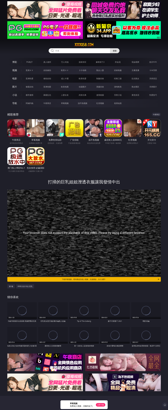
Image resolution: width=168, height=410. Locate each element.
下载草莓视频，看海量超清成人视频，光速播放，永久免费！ (111, 279)
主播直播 (135, 70)
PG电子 (29, 62)
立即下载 (100, 405)
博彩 (14, 62)
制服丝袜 (100, 78)
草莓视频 (65, 103)
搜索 (115, 50)
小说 (14, 95)
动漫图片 (82, 86)
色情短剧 (118, 103)
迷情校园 (100, 95)
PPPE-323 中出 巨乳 (25, 286)
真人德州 (47, 62)
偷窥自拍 (29, 86)
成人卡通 (65, 78)
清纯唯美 (118, 86)
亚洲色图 (47, 86)
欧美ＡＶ (65, 70)
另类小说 (118, 95)
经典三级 (118, 78)
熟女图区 (135, 86)
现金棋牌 (135, 62)
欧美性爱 (82, 78)
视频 (14, 70)
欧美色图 (65, 86)
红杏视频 (100, 103)
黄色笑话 (135, 95)
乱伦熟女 (135, 78)
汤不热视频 (82, 103)
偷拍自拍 (47, 78)
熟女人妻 (100, 70)
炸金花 (118, 62)
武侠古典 (82, 95)
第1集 (11, 286)
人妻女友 (65, 95)
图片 (14, 86)
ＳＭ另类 (153, 70)
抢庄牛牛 (153, 62)
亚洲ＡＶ (29, 70)
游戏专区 (82, 62)
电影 (14, 78)
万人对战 (65, 62)
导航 (14, 103)
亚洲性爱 (29, 78)
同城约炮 (29, 103)
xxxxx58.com (84, 44)
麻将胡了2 (100, 62)
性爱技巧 (153, 95)
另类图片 (153, 86)
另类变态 (153, 78)
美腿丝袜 (100, 86)
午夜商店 (47, 103)
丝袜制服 (118, 70)
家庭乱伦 (47, 95)
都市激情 (29, 95)
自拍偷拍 (47, 70)
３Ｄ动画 (82, 70)
